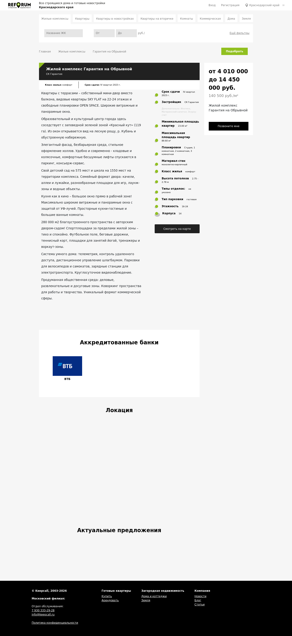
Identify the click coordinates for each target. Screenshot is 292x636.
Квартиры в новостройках (115, 18)
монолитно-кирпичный (174, 164)
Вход (212, 5)
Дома (231, 18)
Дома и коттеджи (154, 596)
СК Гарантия (54, 74)
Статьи (200, 604)
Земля (246, 18)
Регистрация (230, 5)
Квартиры (82, 18)
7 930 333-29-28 (43, 610)
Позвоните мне (228, 126)
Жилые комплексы (54, 18)
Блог (198, 600)
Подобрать (234, 51)
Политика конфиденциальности (55, 622)
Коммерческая (210, 18)
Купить (107, 596)
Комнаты (186, 18)
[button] (45, 369)
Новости (200, 596)
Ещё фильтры (239, 33)
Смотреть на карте (177, 228)
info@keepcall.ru (43, 614)
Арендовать (110, 600)
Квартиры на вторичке (157, 18)
